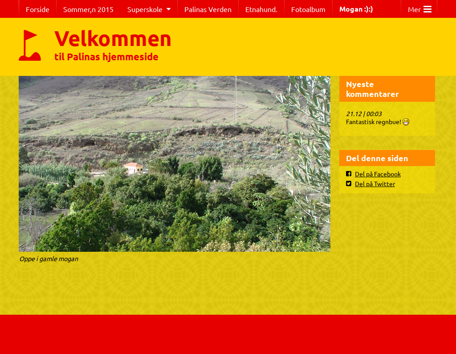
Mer (420, 7)
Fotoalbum (308, 8)
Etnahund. (261, 8)
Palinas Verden (208, 8)
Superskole (145, 8)
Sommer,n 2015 (88, 8)
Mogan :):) (356, 8)
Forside (37, 8)
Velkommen (113, 37)
